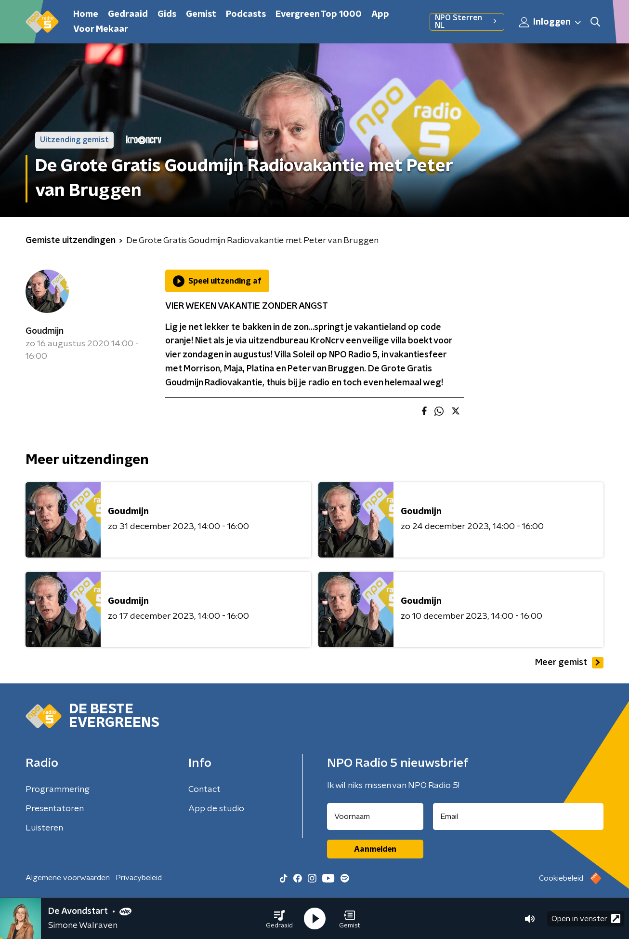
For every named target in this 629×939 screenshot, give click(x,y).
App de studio (216, 808)
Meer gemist (569, 662)
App (380, 14)
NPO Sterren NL (467, 21)
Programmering (58, 789)
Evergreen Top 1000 (318, 14)
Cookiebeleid (561, 878)
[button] (279, 918)
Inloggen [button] (550, 22)
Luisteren (44, 828)
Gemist (201, 14)
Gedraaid (128, 14)
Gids (166, 14)
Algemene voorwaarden (68, 878)
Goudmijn (45, 331)
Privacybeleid (139, 878)
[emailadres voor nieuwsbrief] (518, 816)
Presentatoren (55, 808)
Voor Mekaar (100, 29)
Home (85, 14)
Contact (204, 789)
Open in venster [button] (585, 918)
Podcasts (246, 14)
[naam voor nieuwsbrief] (375, 816)
